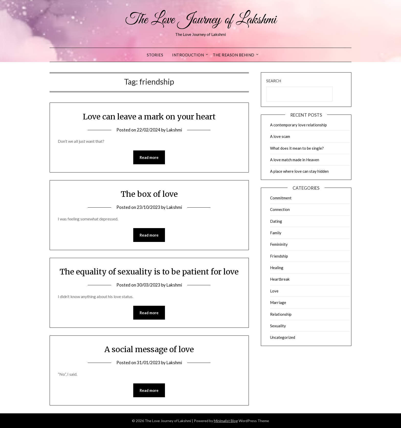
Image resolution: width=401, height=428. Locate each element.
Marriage (278, 302)
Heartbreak (279, 279)
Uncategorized (282, 337)
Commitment (281, 198)
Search (273, 80)
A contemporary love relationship (298, 125)
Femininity (279, 244)
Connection (280, 209)
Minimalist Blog (226, 421)
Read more (149, 157)
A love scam (280, 136)
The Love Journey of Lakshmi (200, 20)
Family (275, 232)
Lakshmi (174, 130)
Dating (276, 221)
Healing (276, 267)
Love (274, 291)
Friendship (279, 256)
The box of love (149, 194)
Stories (155, 55)
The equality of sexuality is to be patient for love (149, 272)
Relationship (281, 314)
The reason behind (233, 55)
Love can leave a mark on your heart (149, 116)
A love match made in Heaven (294, 159)
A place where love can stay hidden (299, 171)
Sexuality (278, 325)
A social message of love (149, 349)
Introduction (188, 55)
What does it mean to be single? (297, 148)
